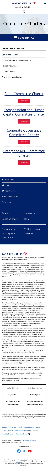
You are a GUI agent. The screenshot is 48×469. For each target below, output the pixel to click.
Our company (8, 229)
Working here (8, 233)
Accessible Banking (28, 427)
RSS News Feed (10, 191)
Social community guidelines (23, 430)
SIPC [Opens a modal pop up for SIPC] (10, 319)
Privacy (4, 430)
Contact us (29, 213)
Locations (4, 427)
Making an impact (33, 229)
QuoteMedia (24, 460)
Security (10, 430)
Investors (28, 233)
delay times (19, 462)
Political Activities (10, 66)
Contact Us (13, 427)
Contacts (8, 185)
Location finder (9, 218)
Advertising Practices (7, 434)
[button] (44, 3)
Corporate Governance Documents (16, 60)
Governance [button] (24, 37)
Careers (38, 427)
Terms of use (6, 202)
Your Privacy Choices (21, 434)
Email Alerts (8, 180)
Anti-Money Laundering (12, 77)
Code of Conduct (9, 71)
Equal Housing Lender (29, 440)
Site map (35, 430)
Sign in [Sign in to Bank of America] (5, 213)
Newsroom (7, 237)
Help (26, 218)
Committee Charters (11, 55)
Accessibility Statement (10, 196)
